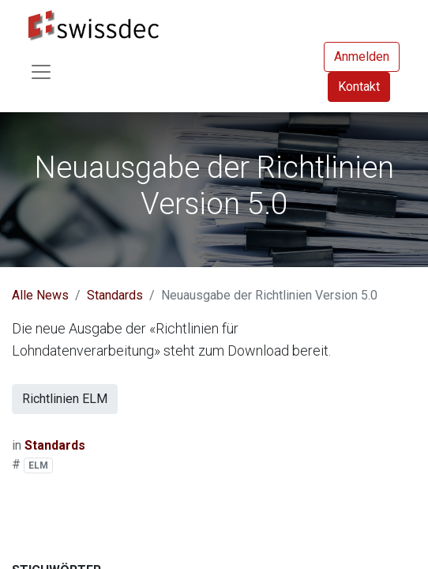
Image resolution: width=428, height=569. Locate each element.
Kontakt (359, 86)
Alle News (40, 295)
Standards (115, 295)
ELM (38, 465)
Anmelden (361, 56)
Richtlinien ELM (64, 398)
